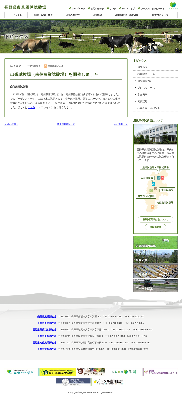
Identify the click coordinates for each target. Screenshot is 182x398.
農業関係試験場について (155, 219)
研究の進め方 (73, 15)
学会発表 (143, 94)
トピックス (16, 15)
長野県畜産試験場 (46, 336)
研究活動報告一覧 (66, 124)
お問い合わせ (97, 8)
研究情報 (97, 15)
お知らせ (143, 67)
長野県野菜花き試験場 (44, 329)
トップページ (78, 8)
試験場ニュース (146, 73)
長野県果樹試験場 (46, 323)
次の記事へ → (121, 124)
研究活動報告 (145, 80)
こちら (31, 107)
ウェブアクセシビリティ (152, 8)
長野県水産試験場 (46, 349)
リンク (113, 8)
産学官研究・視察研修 (126, 15)
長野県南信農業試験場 (44, 342)
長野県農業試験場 (46, 316)
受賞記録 (143, 101)
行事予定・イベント (149, 108)
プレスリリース (146, 87)
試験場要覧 (155, 227)
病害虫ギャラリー (161, 15)
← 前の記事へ (11, 124)
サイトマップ (128, 8)
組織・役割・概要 (43, 15)
